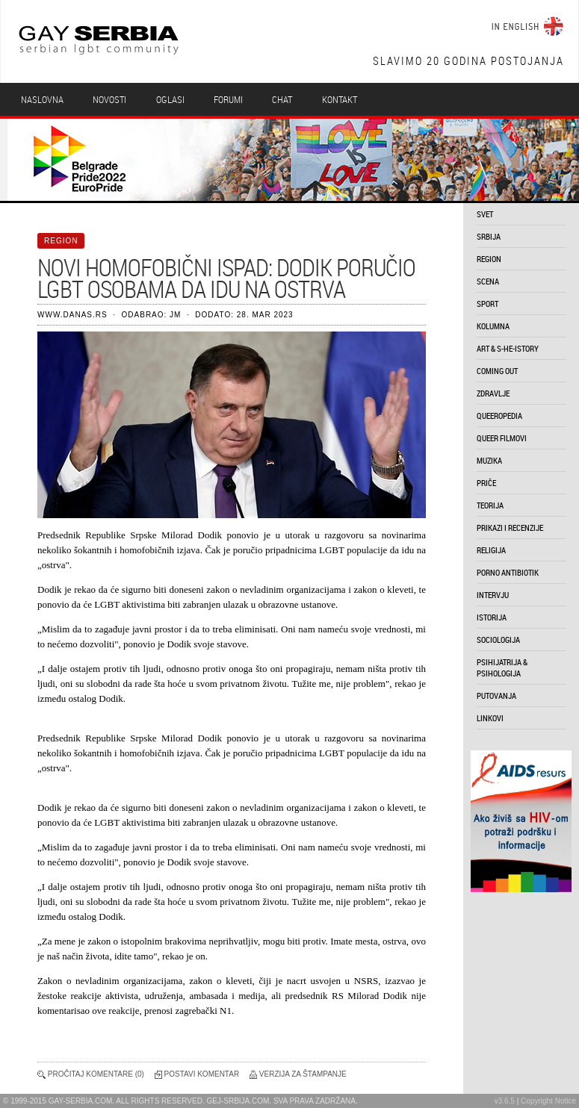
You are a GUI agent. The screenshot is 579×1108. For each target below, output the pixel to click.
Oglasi (170, 99)
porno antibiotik (508, 572)
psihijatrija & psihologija (502, 667)
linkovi (490, 717)
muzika (489, 460)
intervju (493, 594)
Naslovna (42, 99)
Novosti (109, 99)
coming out (497, 370)
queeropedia (499, 415)
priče (486, 482)
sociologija (498, 639)
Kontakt (339, 99)
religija (491, 549)
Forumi (228, 99)
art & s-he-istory (508, 348)
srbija (489, 236)
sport (487, 303)
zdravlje (493, 393)
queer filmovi (502, 437)
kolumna (493, 326)
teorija (490, 505)
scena (488, 281)
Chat (282, 99)
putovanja (496, 695)
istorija (492, 617)
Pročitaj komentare (90, 1074)
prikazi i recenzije (510, 527)
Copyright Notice (548, 1101)
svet (485, 214)
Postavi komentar (202, 1074)
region (489, 258)
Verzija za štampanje (303, 1074)
